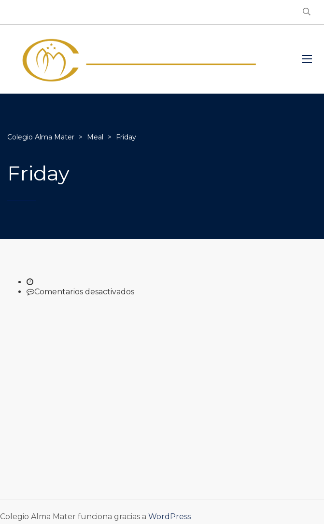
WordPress (169, 516)
